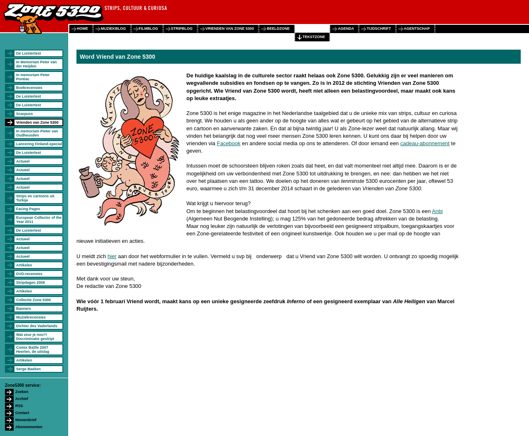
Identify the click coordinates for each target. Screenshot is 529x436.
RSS (19, 406)
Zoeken (22, 392)
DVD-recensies (29, 274)
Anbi (437, 211)
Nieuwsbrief (25, 420)
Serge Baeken (28, 369)
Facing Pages (28, 209)
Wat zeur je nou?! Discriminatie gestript (35, 337)
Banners (23, 309)
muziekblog (113, 28)
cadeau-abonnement (424, 143)
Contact (22, 413)
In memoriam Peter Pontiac (33, 77)
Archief (21, 399)
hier (112, 256)
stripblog (182, 28)
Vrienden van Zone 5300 (37, 122)
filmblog (148, 28)
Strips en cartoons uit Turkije (35, 198)
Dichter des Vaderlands (36, 326)
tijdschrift (379, 28)
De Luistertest (28, 53)
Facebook (229, 143)
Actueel (23, 161)
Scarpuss (24, 114)
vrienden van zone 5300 (229, 28)
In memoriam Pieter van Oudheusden (37, 133)
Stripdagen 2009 (30, 282)
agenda (346, 28)
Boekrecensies (29, 88)
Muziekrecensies (31, 317)
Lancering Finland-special (39, 144)
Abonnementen (29, 427)
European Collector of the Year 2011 (39, 220)
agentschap (417, 28)
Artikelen (24, 265)
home (82, 28)
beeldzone (278, 28)
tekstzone (314, 37)
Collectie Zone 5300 (33, 300)
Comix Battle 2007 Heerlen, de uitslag (32, 349)
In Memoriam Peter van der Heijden (36, 64)
